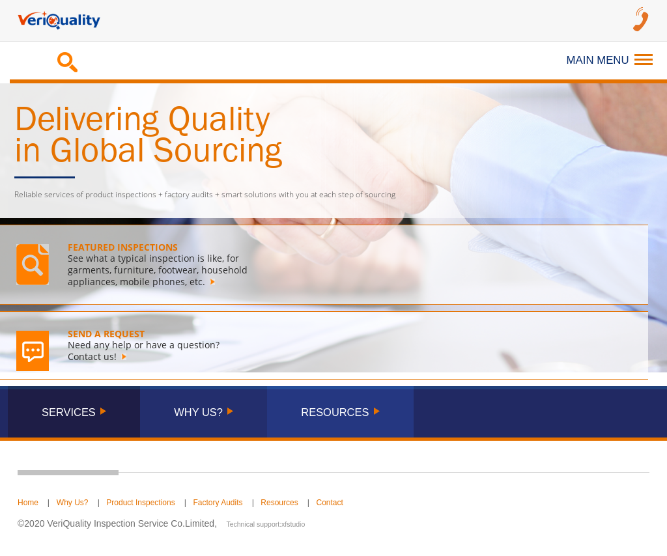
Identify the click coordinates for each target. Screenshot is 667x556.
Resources (279, 502)
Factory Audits (218, 502)
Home (28, 502)
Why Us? (73, 502)
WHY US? (198, 412)
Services (69, 412)
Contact (329, 502)
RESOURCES (335, 412)
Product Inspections (140, 502)
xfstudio (293, 524)
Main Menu (610, 60)
